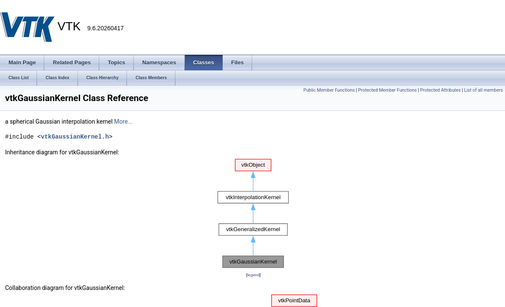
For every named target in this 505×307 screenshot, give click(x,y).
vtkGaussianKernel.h (75, 137)
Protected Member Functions (387, 90)
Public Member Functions (329, 90)
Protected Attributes (440, 90)
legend (253, 274)
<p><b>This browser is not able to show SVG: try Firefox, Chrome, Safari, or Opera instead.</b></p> (253, 213)
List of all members (483, 90)
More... (123, 121)
